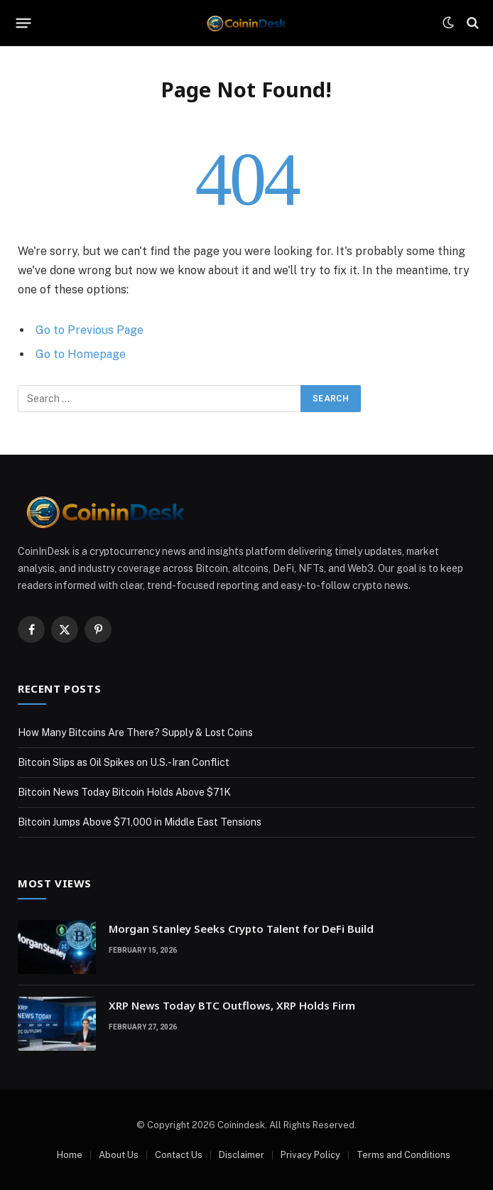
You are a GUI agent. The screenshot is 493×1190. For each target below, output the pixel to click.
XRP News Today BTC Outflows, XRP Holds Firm (232, 1005)
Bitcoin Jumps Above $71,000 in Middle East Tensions (139, 822)
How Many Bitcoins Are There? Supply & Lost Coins (135, 732)
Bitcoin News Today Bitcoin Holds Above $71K (124, 792)
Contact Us (178, 1155)
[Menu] (23, 23)
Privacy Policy (310, 1155)
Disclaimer (241, 1155)
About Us (119, 1155)
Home (69, 1155)
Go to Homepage (81, 354)
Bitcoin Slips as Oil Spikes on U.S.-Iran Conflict (123, 762)
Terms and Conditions (403, 1155)
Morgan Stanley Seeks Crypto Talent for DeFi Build (241, 928)
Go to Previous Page (89, 330)
